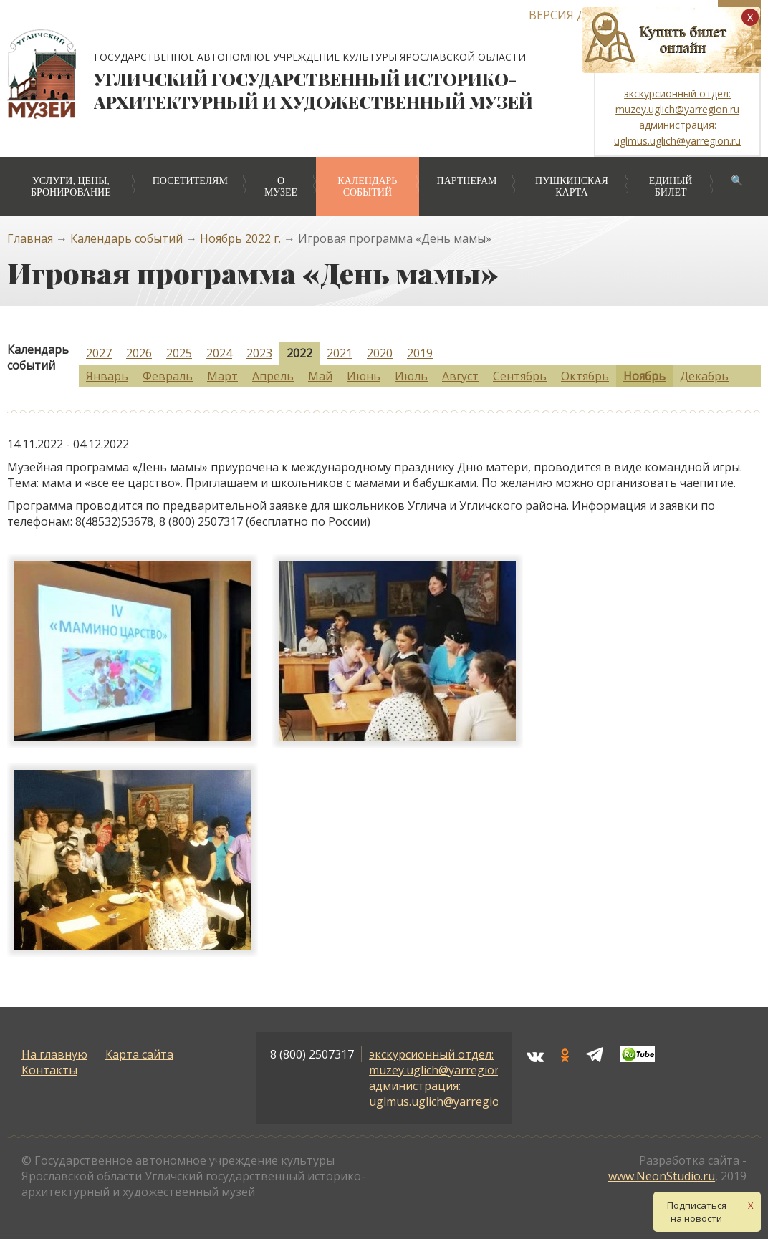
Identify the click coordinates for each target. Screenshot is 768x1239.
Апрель (273, 376)
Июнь (363, 376)
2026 (139, 353)
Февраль (168, 376)
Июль (411, 376)
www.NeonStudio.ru (661, 1176)
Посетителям (190, 180)
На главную (54, 1054)
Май (320, 376)
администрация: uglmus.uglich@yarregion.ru (445, 1093)
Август (460, 376)
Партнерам (467, 180)
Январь (107, 376)
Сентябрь (520, 376)
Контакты (49, 1070)
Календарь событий (367, 186)
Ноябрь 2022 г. (240, 238)
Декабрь (704, 376)
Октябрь (585, 376)
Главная (30, 238)
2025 (179, 353)
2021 (339, 353)
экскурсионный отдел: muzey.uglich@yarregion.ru (442, 1062)
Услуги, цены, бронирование (71, 186)
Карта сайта (139, 1054)
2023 (259, 353)
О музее (280, 186)
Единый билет (671, 186)
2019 (420, 353)
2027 (99, 353)
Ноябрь (644, 376)
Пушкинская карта (571, 186)
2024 (219, 353)
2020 (380, 353)
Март (222, 376)
